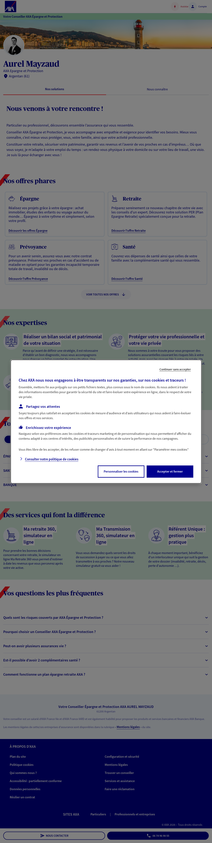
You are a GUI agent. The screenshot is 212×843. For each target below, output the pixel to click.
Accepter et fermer (170, 471)
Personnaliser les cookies (121, 471)
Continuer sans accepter (175, 369)
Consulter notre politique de (51, 459)
